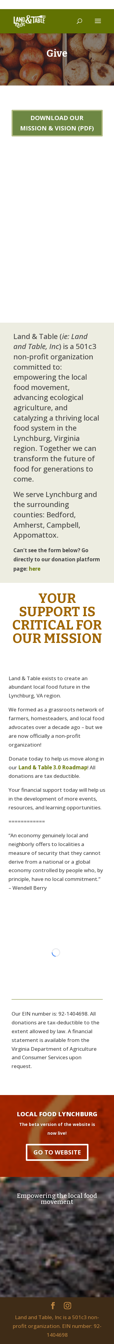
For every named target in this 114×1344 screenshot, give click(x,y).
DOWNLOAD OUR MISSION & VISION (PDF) (57, 123)
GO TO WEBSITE (57, 1152)
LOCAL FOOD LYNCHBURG (57, 1114)
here (34, 568)
